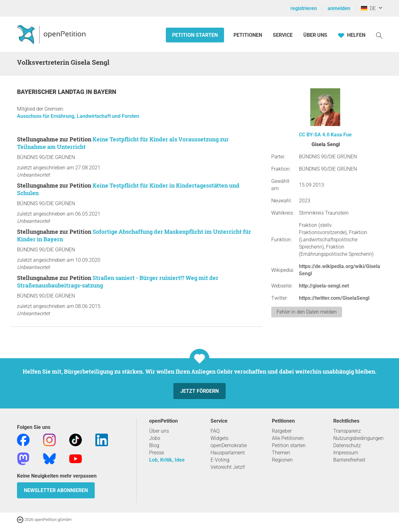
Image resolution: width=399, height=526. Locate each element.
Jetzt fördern (199, 391)
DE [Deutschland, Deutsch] (368, 8)
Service (283, 35)
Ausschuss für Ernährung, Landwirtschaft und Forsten (78, 116)
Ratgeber (282, 431)
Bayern (104, 92)
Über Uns (315, 35)
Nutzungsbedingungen (358, 438)
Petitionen (248, 35)
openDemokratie (229, 445)
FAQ (215, 431)
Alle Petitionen (288, 438)
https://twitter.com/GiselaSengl (334, 298)
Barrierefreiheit (349, 460)
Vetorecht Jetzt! (228, 467)
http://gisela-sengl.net (324, 286)
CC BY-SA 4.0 (314, 135)
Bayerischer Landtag (51, 92)
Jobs (154, 438)
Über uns (159, 431)
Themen (281, 453)
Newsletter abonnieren (56, 490)
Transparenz (347, 431)
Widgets (219, 438)
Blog (154, 445)
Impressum (345, 453)
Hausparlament (228, 453)
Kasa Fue (341, 135)
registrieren (303, 8)
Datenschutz (347, 445)
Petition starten (195, 35)
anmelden (339, 8)
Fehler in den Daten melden (307, 312)
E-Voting (220, 460)
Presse (156, 453)
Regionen (282, 460)
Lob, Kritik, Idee (167, 460)
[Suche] (379, 35)
